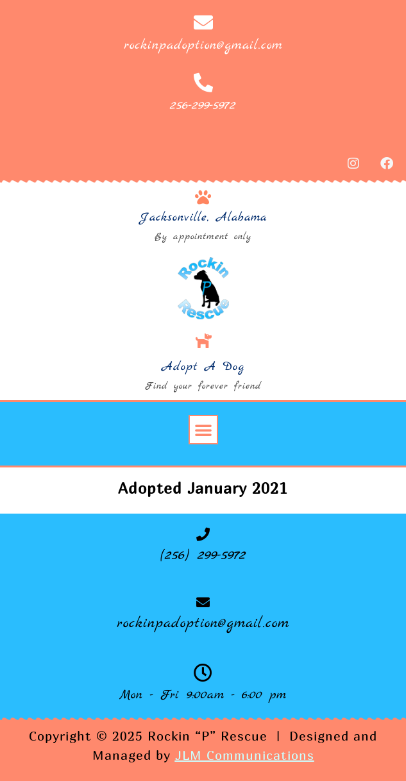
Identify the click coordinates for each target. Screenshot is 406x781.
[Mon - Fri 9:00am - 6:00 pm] (203, 673)
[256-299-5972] (203, 82)
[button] (203, 429)
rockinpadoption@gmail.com (203, 45)
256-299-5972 (203, 105)
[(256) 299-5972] (203, 534)
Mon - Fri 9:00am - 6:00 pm (203, 695)
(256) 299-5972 (203, 555)
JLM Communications (244, 755)
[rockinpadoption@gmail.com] (203, 22)
